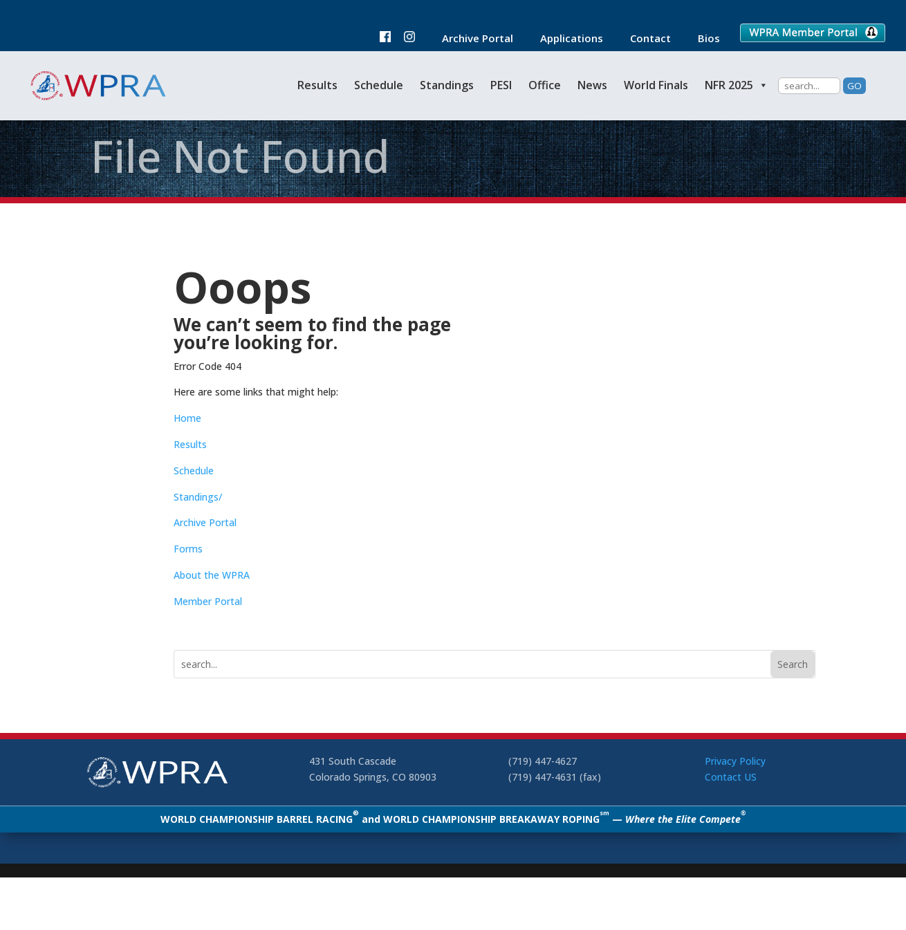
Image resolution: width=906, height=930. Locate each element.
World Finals (656, 85)
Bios (702, 39)
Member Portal (208, 601)
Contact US (731, 776)
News (592, 85)
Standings (447, 85)
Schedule (378, 85)
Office (544, 85)
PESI (501, 85)
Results (317, 85)
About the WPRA (212, 575)
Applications (564, 39)
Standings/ (198, 496)
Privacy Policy (735, 761)
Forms (188, 548)
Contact (643, 39)
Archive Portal (470, 39)
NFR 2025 (736, 85)
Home (187, 418)
